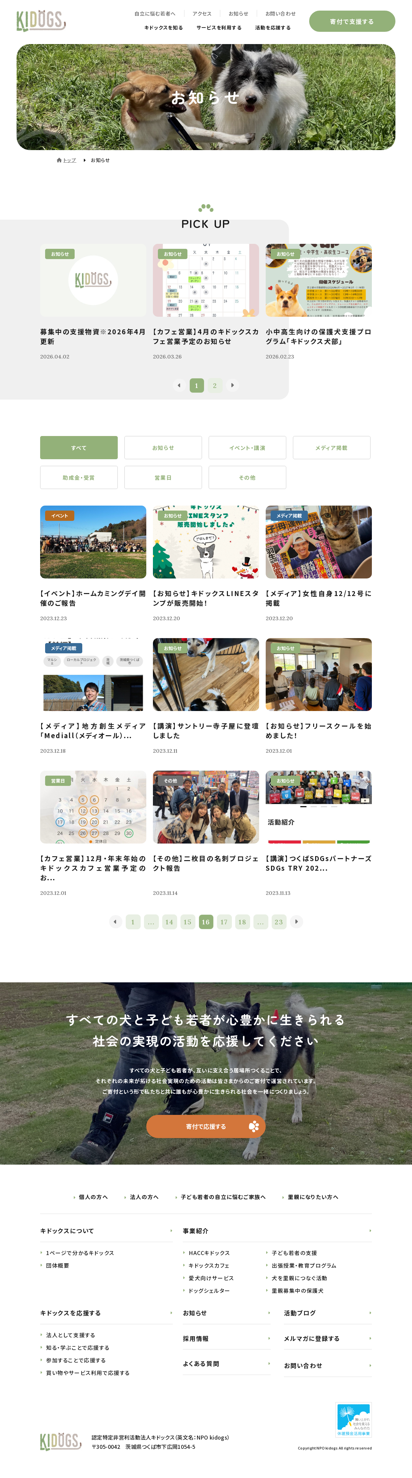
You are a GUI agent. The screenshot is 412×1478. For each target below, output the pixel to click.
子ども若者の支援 (294, 1253)
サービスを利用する (216, 27)
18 (243, 922)
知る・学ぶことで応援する (77, 1347)
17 (224, 922)
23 (279, 922)
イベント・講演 (247, 448)
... (151, 922)
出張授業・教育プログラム (304, 1265)
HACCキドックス (209, 1253)
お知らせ (238, 13)
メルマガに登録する (312, 1338)
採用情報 (196, 1338)
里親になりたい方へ (313, 1197)
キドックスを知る (157, 27)
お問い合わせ (280, 13)
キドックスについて (67, 1230)
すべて (79, 448)
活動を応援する (272, 27)
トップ (69, 160)
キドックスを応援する (71, 1312)
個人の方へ (93, 1197)
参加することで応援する (76, 1360)
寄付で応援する (206, 1126)
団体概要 (57, 1265)
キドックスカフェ (209, 1265)
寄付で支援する (352, 21)
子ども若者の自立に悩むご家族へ (223, 1197)
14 (170, 922)
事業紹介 (196, 1230)
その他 (247, 477)
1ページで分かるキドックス (80, 1253)
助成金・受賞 (79, 477)
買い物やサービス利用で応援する (88, 1373)
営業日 (163, 477)
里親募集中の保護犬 (298, 1290)
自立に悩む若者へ (155, 13)
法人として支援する (70, 1335)
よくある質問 (201, 1363)
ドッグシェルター (210, 1290)
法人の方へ (144, 1197)
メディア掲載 (331, 448)
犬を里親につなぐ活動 (300, 1278)
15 (188, 922)
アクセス (202, 13)
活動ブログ (300, 1312)
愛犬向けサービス (211, 1278)
